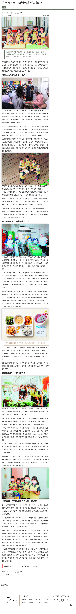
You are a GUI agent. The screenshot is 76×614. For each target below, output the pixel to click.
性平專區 (31, 602)
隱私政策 (46, 599)
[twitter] (58, 600)
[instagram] (62, 600)
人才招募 (38, 602)
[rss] (71, 600)
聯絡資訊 (24, 602)
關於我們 (24, 599)
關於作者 (31, 599)
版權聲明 (46, 602)
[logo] (10, 599)
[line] (67, 600)
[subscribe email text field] (62, 604)
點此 (34, 566)
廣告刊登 (38, 599)
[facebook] (54, 600)
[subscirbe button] (71, 604)
